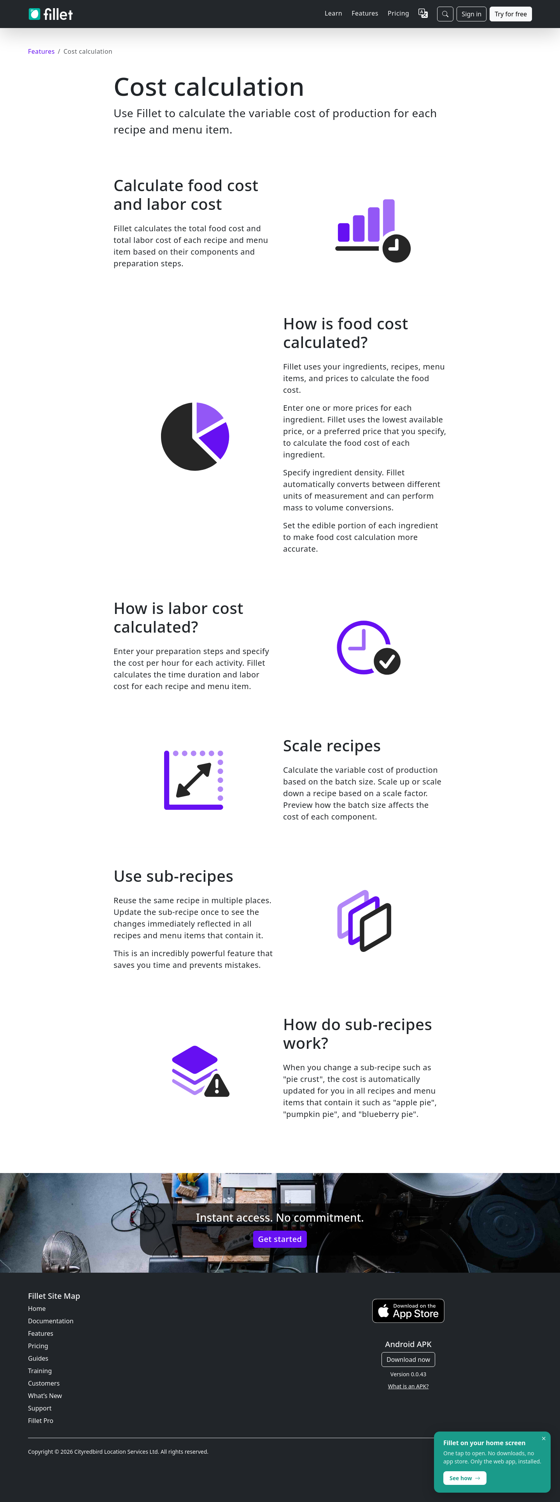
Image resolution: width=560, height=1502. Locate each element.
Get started (280, 1239)
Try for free (511, 14)
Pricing (398, 13)
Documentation (51, 1321)
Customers (44, 1383)
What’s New (45, 1395)
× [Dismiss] (544, 1438)
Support (39, 1408)
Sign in (471, 14)
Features (40, 1333)
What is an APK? (408, 1386)
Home (37, 1308)
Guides (38, 1358)
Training (40, 1371)
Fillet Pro (40, 1420)
